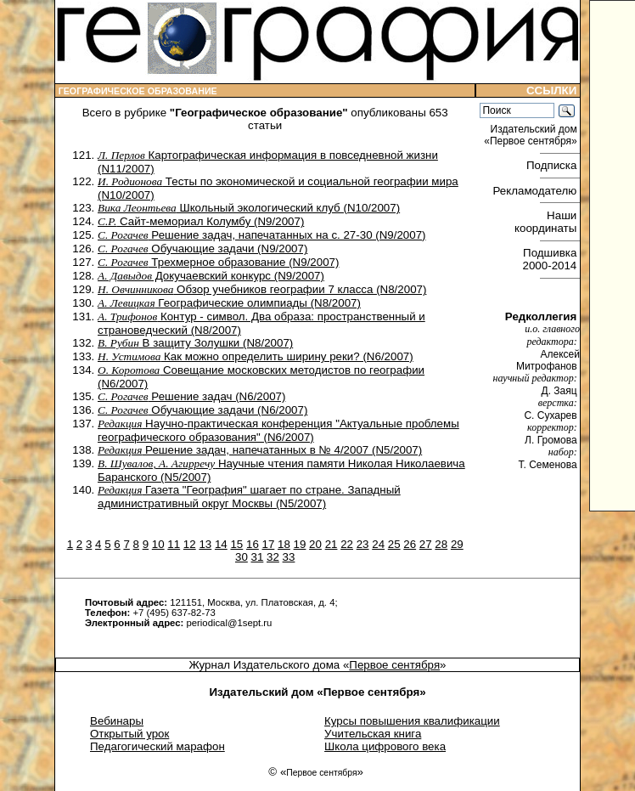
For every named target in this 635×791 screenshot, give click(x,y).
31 (257, 557)
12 (189, 544)
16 (252, 544)
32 (273, 557)
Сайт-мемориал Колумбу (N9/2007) (201, 221)
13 (205, 544)
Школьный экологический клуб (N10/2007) (249, 207)
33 (289, 557)
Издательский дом (532, 135)
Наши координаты (547, 221)
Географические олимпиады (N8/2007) (229, 303)
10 (158, 544)
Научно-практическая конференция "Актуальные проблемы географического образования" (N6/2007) (278, 430)
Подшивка (551, 259)
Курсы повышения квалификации (412, 721)
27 (425, 544)
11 (173, 544)
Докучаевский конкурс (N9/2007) (211, 275)
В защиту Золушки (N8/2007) (195, 342)
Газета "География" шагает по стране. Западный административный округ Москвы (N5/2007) (249, 496)
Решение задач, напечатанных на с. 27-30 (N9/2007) (262, 235)
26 (409, 544)
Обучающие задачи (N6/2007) (202, 410)
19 (300, 544)
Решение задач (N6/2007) (191, 396)
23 (363, 544)
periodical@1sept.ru (229, 623)
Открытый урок (129, 733)
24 (378, 544)
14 (221, 544)
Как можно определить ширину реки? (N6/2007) (255, 356)
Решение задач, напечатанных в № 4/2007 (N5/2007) (260, 450)
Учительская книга (372, 733)
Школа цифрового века (385, 746)
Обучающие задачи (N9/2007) (202, 248)
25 (394, 544)
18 (284, 544)
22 (346, 544)
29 (457, 544)
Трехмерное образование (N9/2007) (218, 262)
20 (315, 544)
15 (236, 544)
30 (241, 557)
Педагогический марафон (157, 746)
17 (268, 544)
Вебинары (116, 721)
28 (441, 544)
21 (331, 544)
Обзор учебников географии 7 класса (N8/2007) (262, 289)
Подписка (553, 165)
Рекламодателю (536, 190)
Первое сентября (394, 664)
